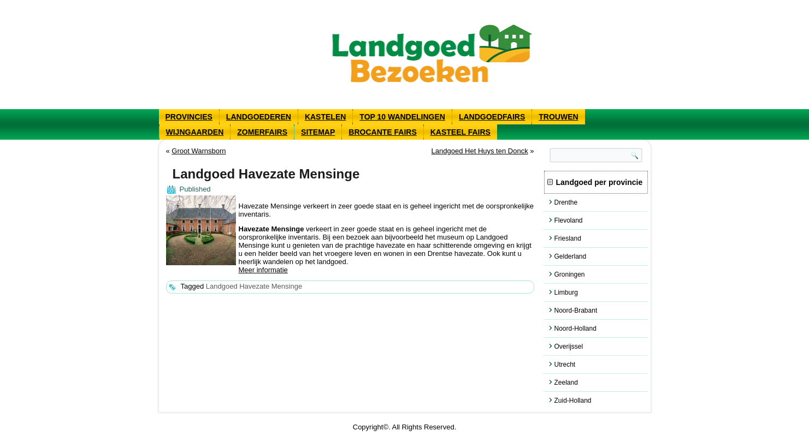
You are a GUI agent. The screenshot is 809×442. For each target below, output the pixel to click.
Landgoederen (258, 116)
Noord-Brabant (576, 310)
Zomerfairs (262, 132)
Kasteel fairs (460, 132)
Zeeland (566, 382)
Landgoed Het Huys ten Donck (480, 151)
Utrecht (565, 364)
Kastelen (325, 116)
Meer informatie (263, 270)
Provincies (189, 116)
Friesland (567, 238)
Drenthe (566, 202)
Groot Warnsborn (199, 151)
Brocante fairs (382, 132)
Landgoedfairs (492, 116)
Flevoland (568, 220)
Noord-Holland (575, 328)
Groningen (569, 274)
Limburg (566, 292)
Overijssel (568, 346)
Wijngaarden (195, 132)
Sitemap (318, 132)
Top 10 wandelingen (402, 116)
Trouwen (558, 116)
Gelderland (570, 256)
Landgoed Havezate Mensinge (254, 286)
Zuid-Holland (573, 400)
